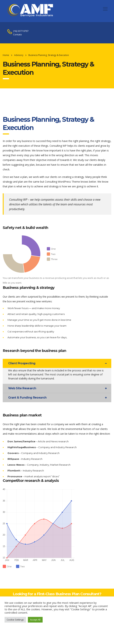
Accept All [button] (35, 619)
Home (6, 55)
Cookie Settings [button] (15, 619)
